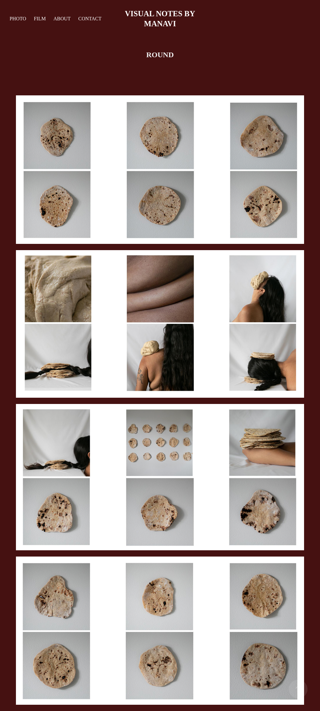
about (62, 18)
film (40, 18)
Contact (89, 18)
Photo (18, 18)
